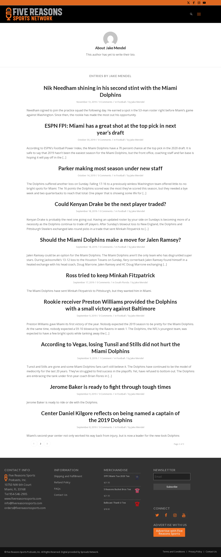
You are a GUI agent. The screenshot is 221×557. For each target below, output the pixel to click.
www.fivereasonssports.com (22, 499)
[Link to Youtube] (204, 2)
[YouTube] (183, 515)
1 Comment (106, 358)
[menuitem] (191, 14)
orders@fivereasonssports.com (25, 508)
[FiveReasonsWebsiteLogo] (33, 14)
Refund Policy (62, 482)
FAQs (57, 488)
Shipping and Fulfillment (68, 476)
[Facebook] (166, 515)
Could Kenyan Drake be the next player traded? (110, 204)
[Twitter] (157, 515)
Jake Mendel (137, 101)
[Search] (191, 14)
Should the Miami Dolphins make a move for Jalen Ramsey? (110, 239)
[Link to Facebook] (193, 2)
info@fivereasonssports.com (23, 503)
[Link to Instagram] (198, 2)
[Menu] (199, 14)
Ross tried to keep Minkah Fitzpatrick (110, 275)
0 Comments (105, 101)
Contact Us (60, 494)
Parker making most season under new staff (110, 168)
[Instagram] (175, 515)
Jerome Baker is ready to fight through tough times (110, 387)
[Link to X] (188, 2)
